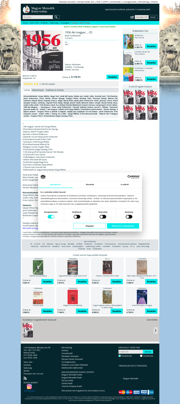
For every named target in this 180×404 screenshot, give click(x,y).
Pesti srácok (66, 246)
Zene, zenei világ (142, 246)
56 (31, 244)
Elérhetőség (143, 2)
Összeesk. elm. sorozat (33, 373)
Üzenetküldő (115, 2)
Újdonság (54, 23)
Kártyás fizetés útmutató (72, 359)
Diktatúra (50, 244)
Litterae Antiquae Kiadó (72, 386)
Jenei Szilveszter (90, 241)
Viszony (125, 246)
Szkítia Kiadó (67, 383)
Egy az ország (60, 244)
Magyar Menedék (130, 378)
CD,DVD (37, 244)
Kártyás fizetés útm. (85, 2)
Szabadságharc (78, 246)
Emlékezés (88, 244)
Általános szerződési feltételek (75, 365)
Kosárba (112, 77)
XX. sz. (132, 246)
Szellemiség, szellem (93, 246)
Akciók (26, 370)
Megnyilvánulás (144, 244)
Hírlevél (154, 2)
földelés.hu (108, 400)
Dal (43, 244)
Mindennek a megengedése (123, 226)
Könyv (25, 23)
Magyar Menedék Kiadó (72, 374)
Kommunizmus (110, 244)
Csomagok (64, 23)
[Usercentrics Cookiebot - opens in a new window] (129, 177)
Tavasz (74, 23)
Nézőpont (56, 246)
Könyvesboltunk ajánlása (127, 244)
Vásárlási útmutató (67, 2)
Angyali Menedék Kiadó (72, 377)
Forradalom (98, 244)
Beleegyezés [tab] (55, 184)
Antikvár (44, 23)
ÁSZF (98, 2)
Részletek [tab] (90, 184)
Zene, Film (34, 23)
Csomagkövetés (129, 2)
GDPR (105, 2)
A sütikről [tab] (125, 184)
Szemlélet (106, 246)
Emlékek (79, 244)
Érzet (89, 249)
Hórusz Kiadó (67, 380)
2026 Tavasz (84, 23)
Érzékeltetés (97, 249)
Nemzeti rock (45, 246)
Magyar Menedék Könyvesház (64, 9)
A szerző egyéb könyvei (140, 86)
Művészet (34, 246)
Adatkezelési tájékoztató (72, 367)
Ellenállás (71, 244)
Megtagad (90, 226)
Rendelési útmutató (70, 356)
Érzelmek (81, 249)
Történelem (116, 246)
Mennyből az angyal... (32, 228)
